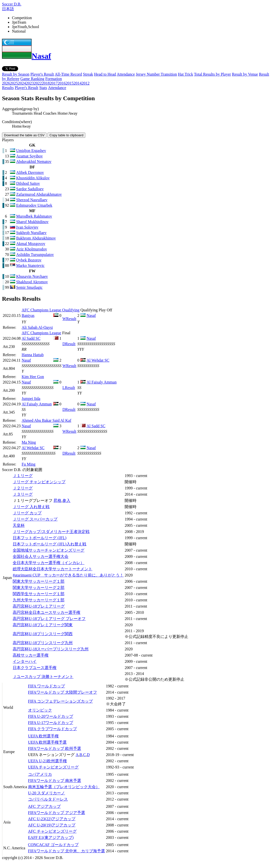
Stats (43, 88)
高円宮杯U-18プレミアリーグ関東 (43, 625)
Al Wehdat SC (98, 360)
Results (8, 88)
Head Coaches (45, 113)
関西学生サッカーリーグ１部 (38, 594)
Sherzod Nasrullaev (31, 200)
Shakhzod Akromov (32, 282)
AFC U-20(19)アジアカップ (52, 825)
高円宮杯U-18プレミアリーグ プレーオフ (49, 619)
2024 (22, 83)
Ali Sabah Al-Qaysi (37, 327)
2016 (62, 83)
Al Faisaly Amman (102, 382)
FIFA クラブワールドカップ (52, 729)
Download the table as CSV (24, 135)
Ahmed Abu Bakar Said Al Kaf (46, 420)
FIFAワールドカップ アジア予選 (56, 813)
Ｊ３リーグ (23, 494)
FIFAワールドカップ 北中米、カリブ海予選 (66, 851)
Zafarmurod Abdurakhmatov (39, 194)
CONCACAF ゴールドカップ (53, 845)
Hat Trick (185, 74)
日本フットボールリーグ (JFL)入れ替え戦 (49, 544)
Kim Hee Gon (33, 377)
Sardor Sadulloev (30, 189)
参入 (66, 500)
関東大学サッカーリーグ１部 (38, 581)
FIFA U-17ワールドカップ (50, 722)
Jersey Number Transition (156, 74)
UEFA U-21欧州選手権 (47, 761)
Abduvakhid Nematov (33, 161)
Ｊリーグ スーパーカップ (35, 519)
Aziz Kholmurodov (31, 249)
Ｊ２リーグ (23, 488)
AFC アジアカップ (44, 806)
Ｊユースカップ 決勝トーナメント (43, 676)
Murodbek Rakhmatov (34, 216)
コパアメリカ (40, 774)
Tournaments (22, 113)
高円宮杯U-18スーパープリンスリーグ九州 (51, 649)
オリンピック (40, 710)
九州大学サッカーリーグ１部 (38, 600)
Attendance (126, 74)
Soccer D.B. (11, 4)
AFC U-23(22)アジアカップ (52, 819)
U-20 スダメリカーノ (46, 793)
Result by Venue (245, 74)
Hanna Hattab (33, 355)
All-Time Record (68, 74)
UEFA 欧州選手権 (43, 736)
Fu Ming (29, 464)
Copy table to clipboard (66, 135)
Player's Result (42, 74)
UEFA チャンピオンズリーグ (53, 767)
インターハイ (25, 661)
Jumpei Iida (31, 398)
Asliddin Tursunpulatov (35, 254)
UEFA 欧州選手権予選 (47, 742)
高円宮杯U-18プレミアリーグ (39, 606)
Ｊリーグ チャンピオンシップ (39, 482)
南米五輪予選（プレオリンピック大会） (64, 787)
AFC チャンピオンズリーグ (52, 831)
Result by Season (15, 74)
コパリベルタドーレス (48, 799)
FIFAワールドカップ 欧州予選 (54, 748)
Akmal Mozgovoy (30, 243)
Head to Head (105, 74)
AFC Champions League (41, 333)
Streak (88, 74)
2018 (46, 83)
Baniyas (28, 315)
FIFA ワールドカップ (46, 686)
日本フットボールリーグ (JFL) (39, 538)
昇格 (57, 500)
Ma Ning (29, 442)
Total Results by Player (212, 74)
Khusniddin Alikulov (33, 178)
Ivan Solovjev (27, 227)
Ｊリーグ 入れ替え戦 (31, 507)
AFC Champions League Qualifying (50, 310)
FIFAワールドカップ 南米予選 (54, 780)
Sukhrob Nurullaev (31, 233)
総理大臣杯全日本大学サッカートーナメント (52, 569)
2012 (86, 83)
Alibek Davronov (30, 172)
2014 (78, 83)
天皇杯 (19, 525)
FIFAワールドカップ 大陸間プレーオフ (62, 692)
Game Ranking (32, 79)
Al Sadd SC (31, 338)
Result (69, 319)
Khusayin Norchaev (32, 276)
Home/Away (67, 113)
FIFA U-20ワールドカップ (50, 716)
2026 (6, 83)
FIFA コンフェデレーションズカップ (60, 701)
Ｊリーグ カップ (27, 513)
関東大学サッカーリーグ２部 (38, 587)
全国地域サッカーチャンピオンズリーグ (48, 550)
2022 (38, 83)
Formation (53, 79)
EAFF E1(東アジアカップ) (51, 837)
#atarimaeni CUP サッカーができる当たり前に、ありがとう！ (68, 575)
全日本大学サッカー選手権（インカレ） (48, 563)
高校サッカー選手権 (30, 655)
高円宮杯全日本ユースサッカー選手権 (46, 612)
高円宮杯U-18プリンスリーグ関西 (43, 634)
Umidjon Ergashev (31, 150)
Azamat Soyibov (29, 156)
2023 (30, 83)
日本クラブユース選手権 (34, 668)
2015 (70, 83)
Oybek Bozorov (29, 260)
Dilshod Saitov (28, 183)
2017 (54, 83)
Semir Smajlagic (29, 287)
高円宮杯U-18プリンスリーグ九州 (43, 643)
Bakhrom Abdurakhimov (36, 238)
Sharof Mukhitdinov (32, 222)
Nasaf (26, 55)
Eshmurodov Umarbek (34, 205)
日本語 (8, 9)
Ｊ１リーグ (23, 476)
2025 (14, 83)
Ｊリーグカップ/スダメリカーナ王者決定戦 (51, 531)
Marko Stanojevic (30, 265)
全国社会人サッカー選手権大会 (40, 556)
